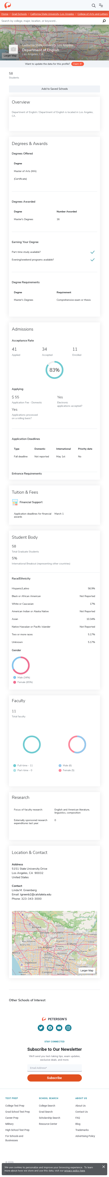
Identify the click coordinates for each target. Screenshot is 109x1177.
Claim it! (77, 64)
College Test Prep (14, 1105)
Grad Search (46, 1111)
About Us (80, 1105)
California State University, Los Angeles (52, 14)
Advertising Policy (85, 1136)
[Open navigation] (101, 5)
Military (9, 1123)
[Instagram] (68, 1028)
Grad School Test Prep (17, 1111)
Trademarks (82, 1130)
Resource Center (48, 1123)
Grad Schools (19, 14)
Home (4, 14)
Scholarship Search (49, 1117)
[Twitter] (41, 1028)
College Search (47, 1105)
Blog (77, 1123)
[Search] (93, 5)
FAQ (77, 1117)
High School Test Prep (17, 1130)
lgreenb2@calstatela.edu (35, 894)
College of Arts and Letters (93, 14)
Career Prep (11, 1117)
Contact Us (81, 1111)
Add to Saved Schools (54, 89)
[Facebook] (50, 1028)
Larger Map (86, 970)
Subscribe (54, 1078)
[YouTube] (59, 1028)
